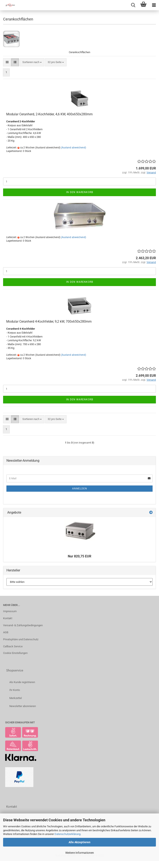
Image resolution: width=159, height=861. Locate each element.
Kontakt (7, 618)
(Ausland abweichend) (73, 147)
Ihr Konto (14, 690)
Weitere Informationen (79, 852)
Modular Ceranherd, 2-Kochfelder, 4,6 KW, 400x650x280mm (49, 114)
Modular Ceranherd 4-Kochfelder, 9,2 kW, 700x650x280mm (49, 321)
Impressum (10, 611)
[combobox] (32, 62)
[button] (7, 62)
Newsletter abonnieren (22, 706)
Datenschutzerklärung (67, 834)
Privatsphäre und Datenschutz (20, 639)
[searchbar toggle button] (133, 5)
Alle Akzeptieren (79, 842)
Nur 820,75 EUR (79, 556)
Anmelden (79, 488)
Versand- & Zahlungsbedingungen (23, 625)
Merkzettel (15, 698)
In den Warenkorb (79, 192)
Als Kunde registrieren (22, 682)
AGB (5, 632)
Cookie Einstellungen (15, 653)
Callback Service (13, 646)
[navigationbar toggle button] (154, 5)
